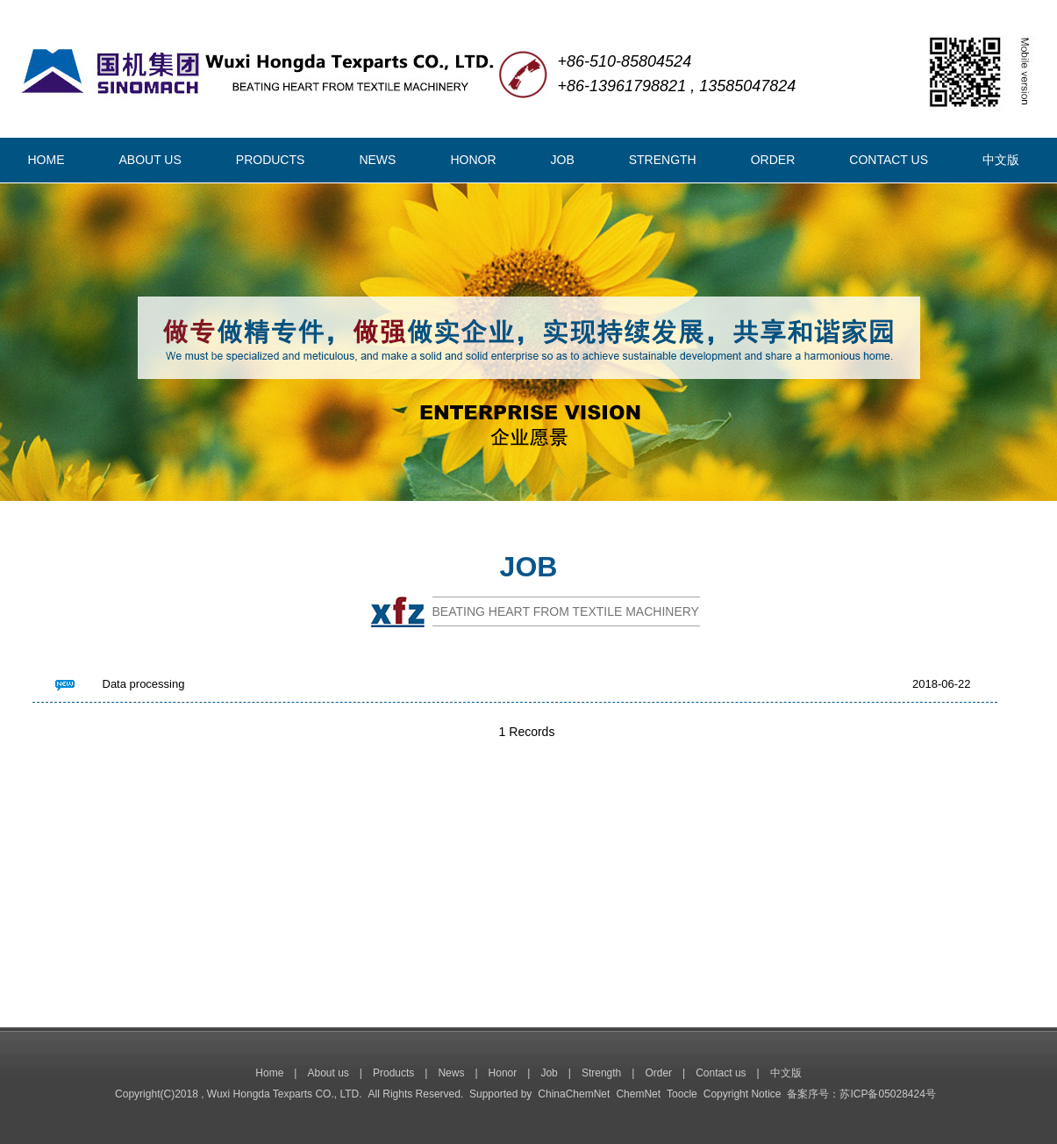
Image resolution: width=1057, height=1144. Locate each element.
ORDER (773, 160)
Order (658, 1073)
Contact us (721, 1073)
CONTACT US (888, 160)
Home (269, 1073)
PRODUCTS (270, 160)
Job (548, 1073)
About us (327, 1073)
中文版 (1000, 160)
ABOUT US (150, 160)
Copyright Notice (742, 1094)
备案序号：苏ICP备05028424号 (861, 1094)
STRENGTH (662, 160)
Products (393, 1073)
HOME (46, 160)
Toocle (682, 1094)
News (451, 1073)
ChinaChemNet (574, 1094)
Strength (601, 1073)
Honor (503, 1073)
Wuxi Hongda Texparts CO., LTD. (284, 1094)
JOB (563, 160)
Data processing (144, 683)
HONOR (473, 160)
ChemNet (638, 1094)
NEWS (377, 160)
